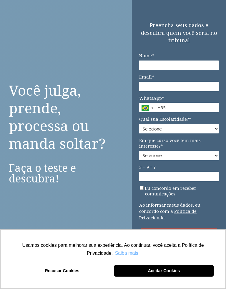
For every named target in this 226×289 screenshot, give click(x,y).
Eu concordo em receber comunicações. (168, 191)
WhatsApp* (151, 98)
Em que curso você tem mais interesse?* (170, 143)
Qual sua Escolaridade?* (165, 119)
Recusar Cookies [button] (62, 270)
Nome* (146, 55)
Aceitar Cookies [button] (164, 270)
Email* (146, 77)
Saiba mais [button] (126, 253)
